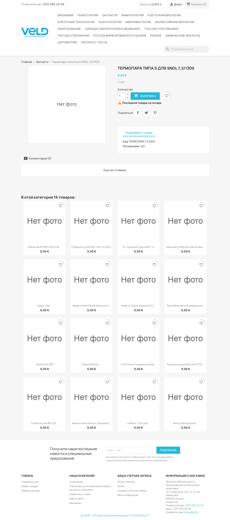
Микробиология (138, 22)
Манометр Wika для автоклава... (185, 247)
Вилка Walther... (91, 364)
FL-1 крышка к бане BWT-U (138, 247)
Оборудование (69, 29)
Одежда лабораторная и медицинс (112, 29)
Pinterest (155, 112)
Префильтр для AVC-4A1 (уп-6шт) (92, 247)
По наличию (131, 146)
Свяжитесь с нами (80, 494)
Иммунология (132, 15)
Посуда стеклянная (73, 35)
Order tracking (126, 481)
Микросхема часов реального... (92, 305)
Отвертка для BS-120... (44, 423)
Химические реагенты (183, 35)
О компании (76, 481)
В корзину (145, 96)
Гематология (87, 15)
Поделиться (137, 112)
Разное (156, 35)
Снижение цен (30, 481)
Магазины (75, 503)
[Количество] (122, 96)
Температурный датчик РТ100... (185, 364)
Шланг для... (44, 305)
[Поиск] (186, 49)
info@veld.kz (191, 512)
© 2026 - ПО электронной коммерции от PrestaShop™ (115, 515)
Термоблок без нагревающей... (185, 305)
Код (125, 141)
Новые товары (29, 486)
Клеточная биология (164, 15)
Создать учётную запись (132, 490)
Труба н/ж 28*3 (44, 364)
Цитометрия (67, 42)
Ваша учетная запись (135, 476)
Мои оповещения (128, 495)
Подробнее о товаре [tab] (138, 133)
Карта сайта (76, 498)
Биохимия (65, 15)
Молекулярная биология (174, 22)
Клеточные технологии (76, 22)
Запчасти (109, 15)
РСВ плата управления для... (138, 364)
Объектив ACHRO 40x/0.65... (44, 247)
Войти (121, 486)
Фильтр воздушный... (185, 423)
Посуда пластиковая (161, 29)
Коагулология (110, 22)
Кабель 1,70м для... (138, 423)
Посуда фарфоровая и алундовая (119, 35)
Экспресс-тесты (94, 42)
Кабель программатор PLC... (139, 305)
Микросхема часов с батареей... (91, 423)
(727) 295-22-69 (53, 4)
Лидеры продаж (30, 490)
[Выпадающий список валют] (157, 5)
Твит (146, 112)
